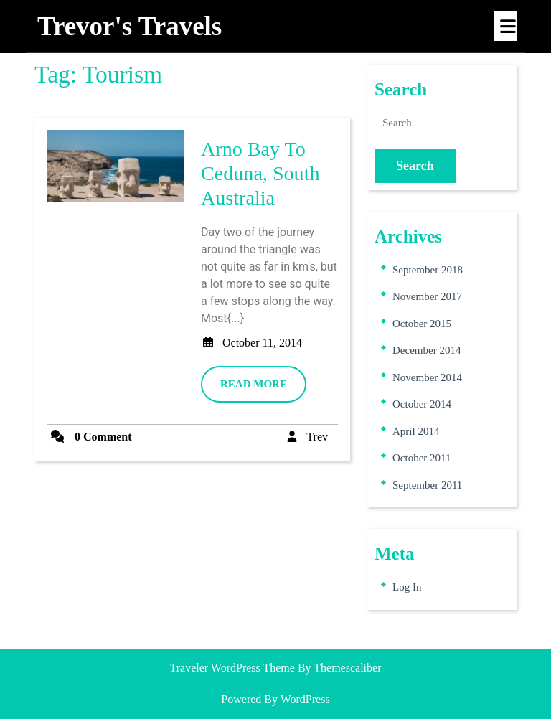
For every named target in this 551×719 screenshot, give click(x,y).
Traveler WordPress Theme (232, 668)
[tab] (505, 26)
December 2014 (426, 350)
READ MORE (263, 389)
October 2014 (421, 404)
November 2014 (427, 377)
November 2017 (427, 296)
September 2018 (427, 270)
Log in (406, 587)
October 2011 (421, 458)
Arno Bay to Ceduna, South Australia (260, 173)
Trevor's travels (129, 26)
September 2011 (427, 485)
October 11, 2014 (262, 343)
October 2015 (421, 323)
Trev (317, 437)
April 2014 (415, 431)
